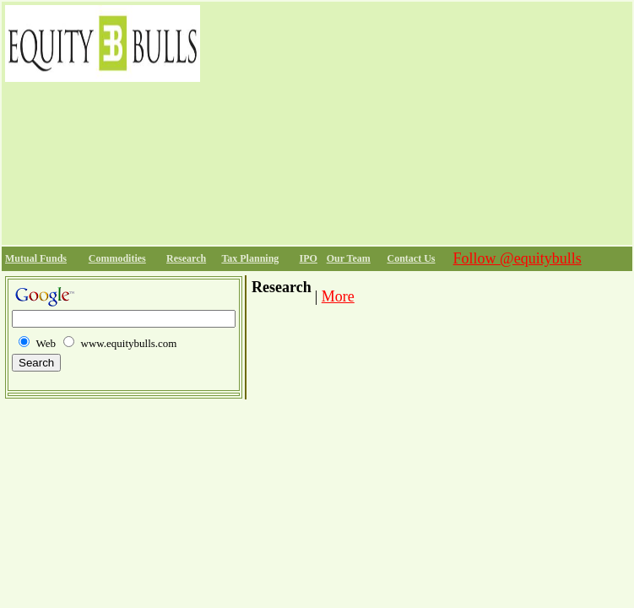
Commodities (117, 258)
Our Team (349, 258)
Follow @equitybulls (517, 258)
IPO (308, 258)
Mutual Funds (36, 258)
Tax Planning (250, 258)
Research (186, 258)
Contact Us (411, 258)
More (338, 296)
